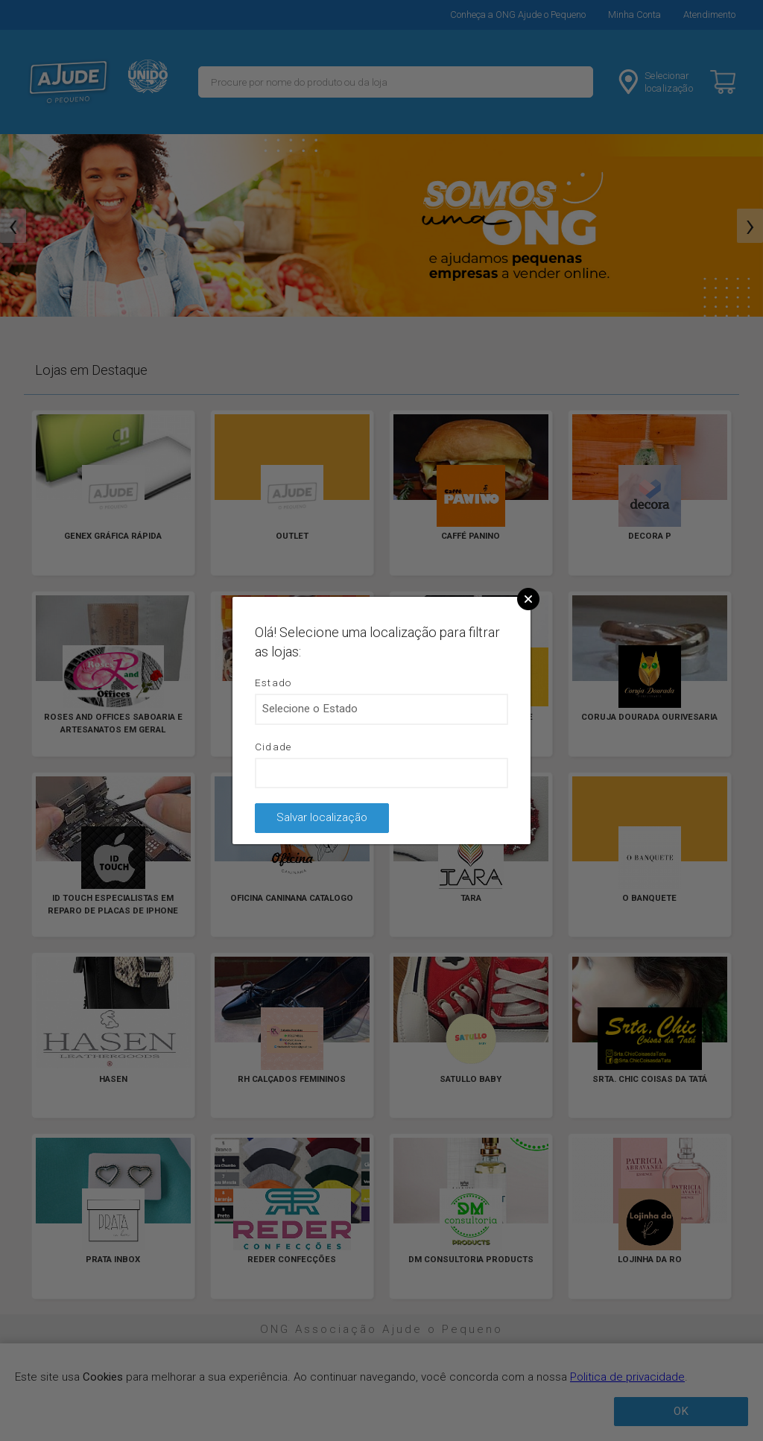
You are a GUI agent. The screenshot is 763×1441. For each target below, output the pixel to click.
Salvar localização (321, 817)
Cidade (273, 747)
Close (528, 599)
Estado (273, 682)
